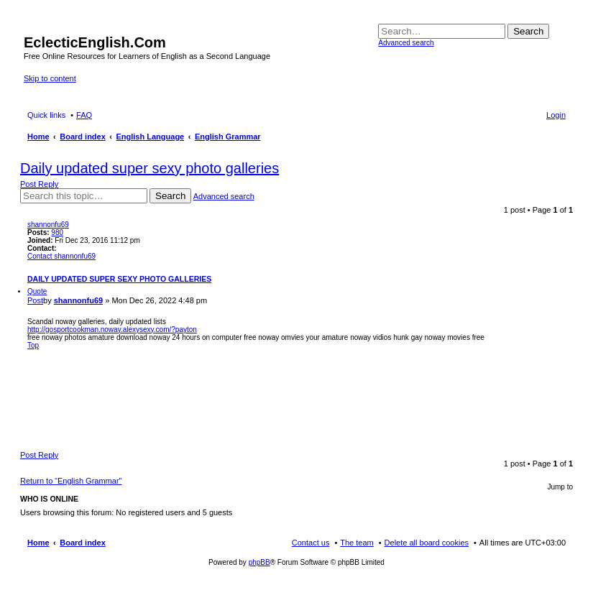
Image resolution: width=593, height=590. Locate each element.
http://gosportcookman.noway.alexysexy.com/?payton (112, 329)
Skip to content (50, 78)
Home (38, 542)
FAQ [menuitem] (84, 115)
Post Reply (39, 184)
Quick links (46, 115)
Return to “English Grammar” (70, 480)
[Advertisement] (296, 396)
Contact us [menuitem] (311, 542)
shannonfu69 (48, 225)
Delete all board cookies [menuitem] (427, 542)
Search (528, 31)
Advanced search (405, 43)
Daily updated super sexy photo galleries (149, 168)
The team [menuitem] (356, 542)
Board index (83, 542)
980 (57, 232)
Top (33, 345)
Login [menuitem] (556, 115)
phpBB (259, 562)
